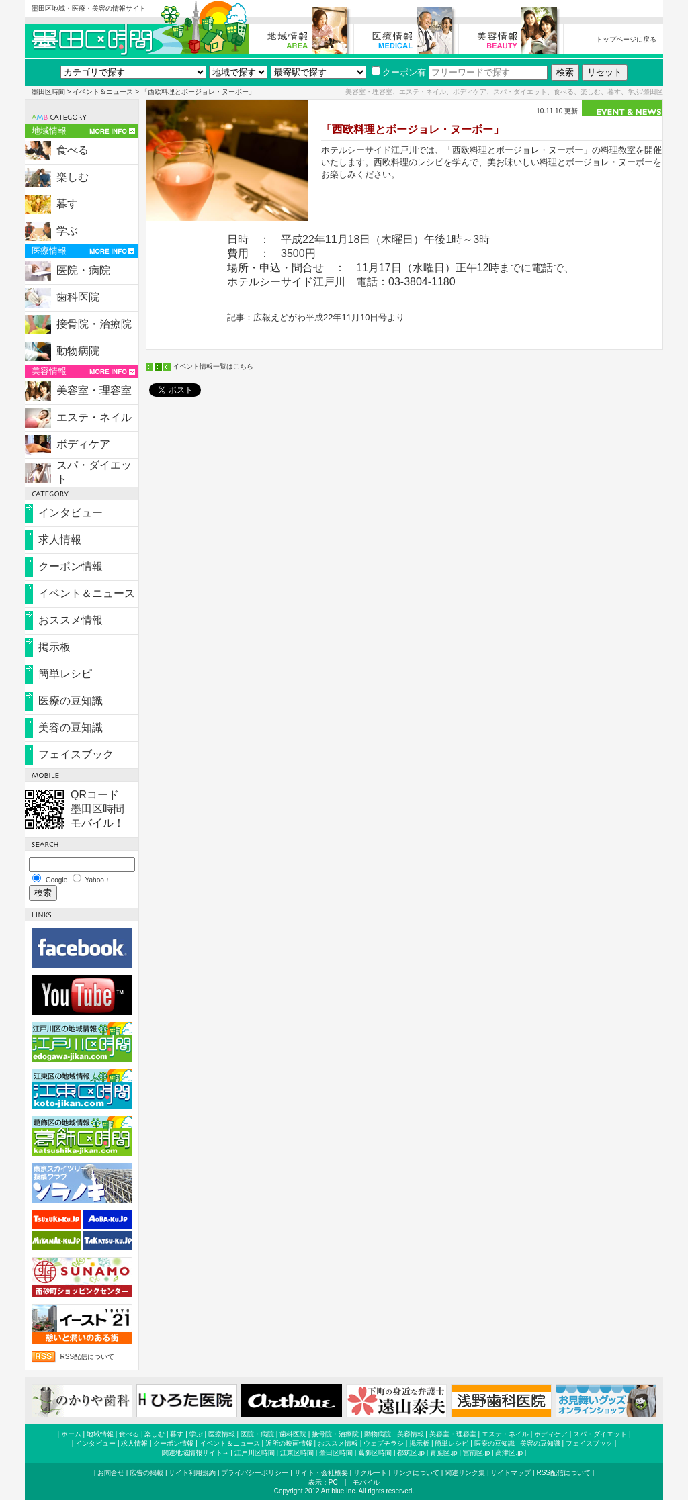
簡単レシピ (65, 673)
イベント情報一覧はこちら (213, 366)
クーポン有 (399, 72)
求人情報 (59, 539)
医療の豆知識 (70, 700)
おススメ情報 (70, 620)
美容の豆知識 (70, 727)
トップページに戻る (626, 39)
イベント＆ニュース (103, 91)
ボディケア (83, 444)
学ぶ (67, 230)
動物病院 (77, 351)
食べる (72, 150)
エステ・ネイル (94, 417)
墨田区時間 (48, 91)
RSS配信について (87, 1356)
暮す (67, 203)
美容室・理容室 (94, 390)
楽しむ (72, 177)
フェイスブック (76, 754)
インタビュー (70, 512)
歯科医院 (77, 297)
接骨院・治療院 (94, 324)
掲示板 (54, 647)
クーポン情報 (70, 566)
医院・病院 (83, 270)
